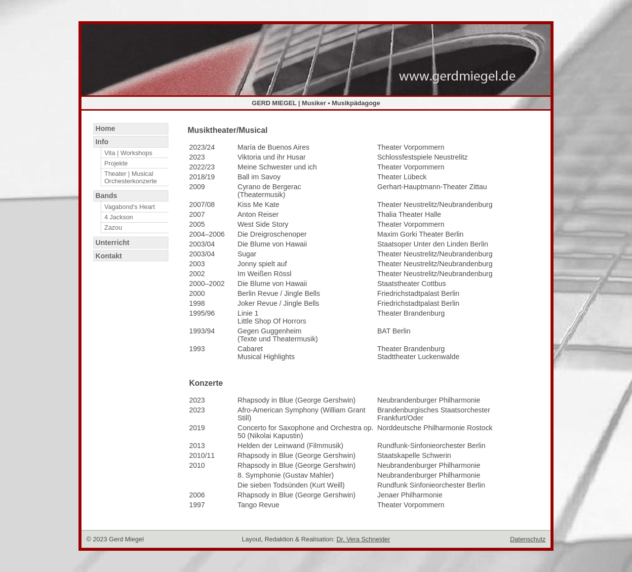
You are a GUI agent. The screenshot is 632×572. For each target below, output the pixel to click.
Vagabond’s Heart (129, 206)
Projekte (116, 163)
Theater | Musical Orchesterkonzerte (130, 177)
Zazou (113, 227)
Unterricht (112, 242)
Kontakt (108, 256)
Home (105, 128)
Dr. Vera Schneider (363, 539)
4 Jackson (118, 217)
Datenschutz (528, 539)
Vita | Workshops (128, 153)
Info (101, 142)
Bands (106, 196)
